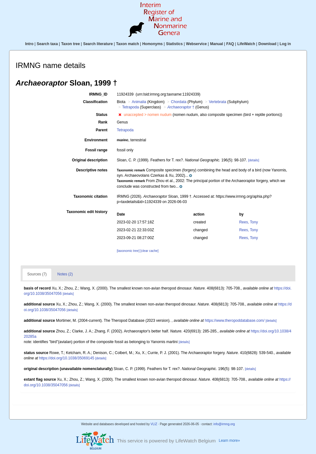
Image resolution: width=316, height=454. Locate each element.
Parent (101, 130)
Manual (216, 44)
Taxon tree (70, 44)
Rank (102, 122)
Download (267, 44)
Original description (89, 160)
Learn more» (229, 440)
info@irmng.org (224, 424)
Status (101, 114)
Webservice (196, 44)
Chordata (178, 102)
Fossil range (96, 150)
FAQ (230, 44)
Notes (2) (65, 274)
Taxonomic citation (90, 196)
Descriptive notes (91, 170)
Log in (285, 44)
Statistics (174, 44)
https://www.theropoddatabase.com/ (235, 320)
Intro (29, 44)
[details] (253, 160)
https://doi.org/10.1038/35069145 (66, 358)
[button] (120, 115)
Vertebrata (217, 102)
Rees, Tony (248, 222)
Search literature (98, 44)
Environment (96, 140)
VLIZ (154, 424)
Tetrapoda (130, 107)
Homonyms (152, 44)
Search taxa (47, 44)
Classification (95, 102)
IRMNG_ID (98, 94)
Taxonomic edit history (87, 212)
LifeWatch (246, 44)
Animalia (139, 102)
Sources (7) (37, 274)
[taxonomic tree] (128, 251)
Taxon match (127, 44)
